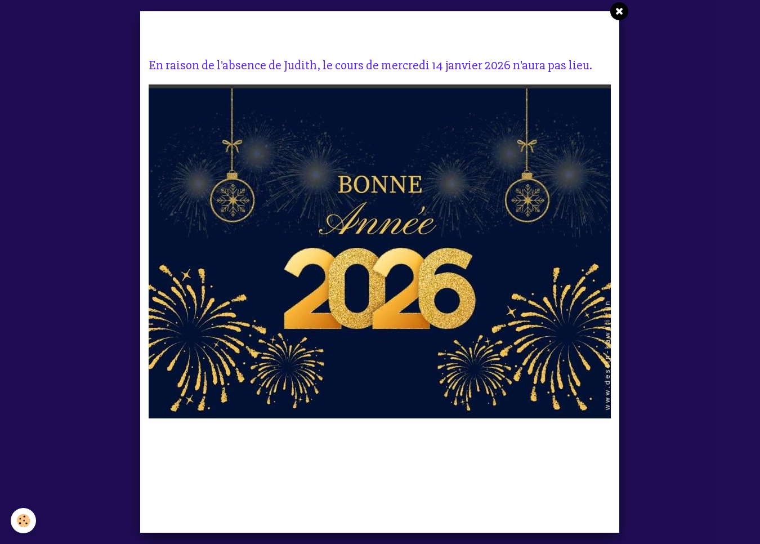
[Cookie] (24, 520)
